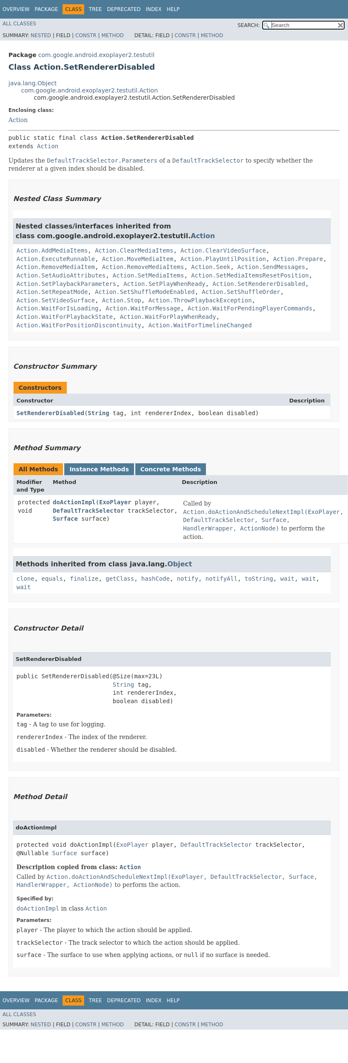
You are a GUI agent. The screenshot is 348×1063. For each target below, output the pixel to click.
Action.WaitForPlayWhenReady (168, 316)
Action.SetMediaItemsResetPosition (250, 275)
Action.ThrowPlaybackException (200, 300)
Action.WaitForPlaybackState (64, 316)
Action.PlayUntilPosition (223, 259)
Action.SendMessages (271, 267)
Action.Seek (210, 267)
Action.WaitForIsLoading (57, 308)
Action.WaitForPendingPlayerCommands (250, 308)
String (99, 413)
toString (259, 578)
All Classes (19, 24)
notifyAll (222, 578)
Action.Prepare (298, 259)
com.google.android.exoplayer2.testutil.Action (89, 90)
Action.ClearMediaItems (134, 250)
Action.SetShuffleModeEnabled (145, 291)
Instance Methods (99, 469)
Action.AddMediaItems (52, 250)
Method (112, 35)
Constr (85, 35)
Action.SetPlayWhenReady (164, 283)
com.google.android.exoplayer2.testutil (96, 55)
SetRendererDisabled (50, 413)
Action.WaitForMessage (143, 308)
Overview (16, 9)
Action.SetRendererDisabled (259, 283)
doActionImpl (74, 502)
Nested (40, 35)
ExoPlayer (115, 502)
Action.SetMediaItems (148, 275)
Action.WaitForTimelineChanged (200, 325)
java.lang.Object (32, 83)
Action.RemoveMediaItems (143, 267)
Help (173, 9)
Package (46, 9)
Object (179, 564)
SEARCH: (249, 25)
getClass (120, 578)
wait (287, 578)
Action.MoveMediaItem (137, 259)
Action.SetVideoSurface (55, 300)
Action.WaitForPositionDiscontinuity (78, 325)
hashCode (155, 578)
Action (18, 120)
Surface (65, 518)
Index (154, 9)
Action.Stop (121, 300)
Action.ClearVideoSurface (223, 250)
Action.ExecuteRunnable (55, 259)
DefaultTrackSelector (88, 510)
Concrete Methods (170, 469)
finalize (84, 578)
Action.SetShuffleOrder (241, 291)
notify (187, 578)
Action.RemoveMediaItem (55, 267)
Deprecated (124, 9)
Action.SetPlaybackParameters (66, 283)
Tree (95, 9)
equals (52, 578)
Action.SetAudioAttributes (61, 275)
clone (25, 578)
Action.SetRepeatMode (52, 291)
